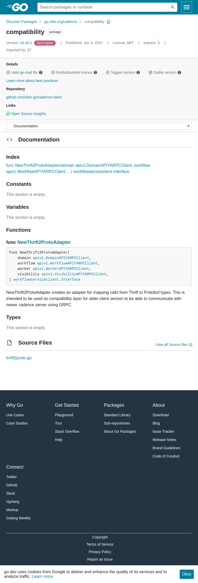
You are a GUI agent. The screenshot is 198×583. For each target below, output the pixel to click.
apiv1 (38, 258)
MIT (130, 43)
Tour (58, 423)
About (159, 405)
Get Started (67, 405)
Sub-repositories (117, 423)
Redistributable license (74, 72)
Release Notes (164, 440)
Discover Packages (21, 22)
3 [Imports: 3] (152, 43)
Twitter (11, 477)
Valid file (24, 72)
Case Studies (17, 423)
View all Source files (171, 345)
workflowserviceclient (36, 280)
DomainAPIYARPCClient (67, 258)
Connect (14, 467)
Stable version (165, 72)
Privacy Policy (100, 552)
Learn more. (43, 576)
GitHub (12, 485)
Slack (10, 493)
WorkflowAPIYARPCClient (74, 263)
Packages (114, 405)
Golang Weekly (18, 518)
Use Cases (15, 415)
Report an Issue (100, 559)
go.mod (26, 72)
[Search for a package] (102, 7)
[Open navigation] (187, 7)
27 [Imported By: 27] (18, 50)
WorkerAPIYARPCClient (67, 269)
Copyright (100, 537)
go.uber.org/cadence (60, 22)
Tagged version (123, 72)
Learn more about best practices (32, 81)
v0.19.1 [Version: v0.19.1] (19, 43)
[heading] (21, 7)
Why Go (14, 405)
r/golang (12, 501)
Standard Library (117, 415)
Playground (64, 415)
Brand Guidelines (166, 448)
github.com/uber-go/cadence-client (34, 97)
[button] (8, 72)
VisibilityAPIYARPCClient (80, 274)
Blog (156, 423)
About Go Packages (120, 431)
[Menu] (99, 126)
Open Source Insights (26, 114)
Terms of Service (100, 544)
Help (58, 440)
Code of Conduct (166, 456)
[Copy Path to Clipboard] (108, 21)
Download (161, 415)
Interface (71, 280)
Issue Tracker (163, 431)
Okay (187, 574)
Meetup (12, 510)
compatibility (94, 22)
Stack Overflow (67, 431)
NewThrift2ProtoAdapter (44, 242)
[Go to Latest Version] (45, 43)
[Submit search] (172, 7)
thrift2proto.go (19, 358)
